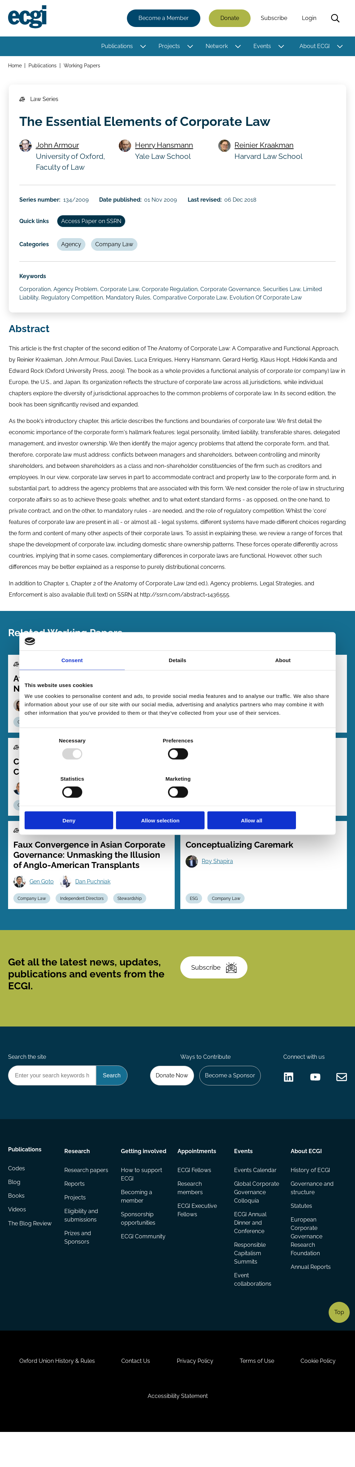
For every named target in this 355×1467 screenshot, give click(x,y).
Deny (74, 801)
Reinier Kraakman (264, 148)
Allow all (280, 801)
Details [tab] (177, 679)
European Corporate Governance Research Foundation (306, 1263)
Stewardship (274, 821)
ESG (195, 916)
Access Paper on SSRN (93, 226)
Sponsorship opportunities (138, 1253)
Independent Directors (83, 916)
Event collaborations (252, 1306)
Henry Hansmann (165, 148)
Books (16, 1224)
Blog (14, 1210)
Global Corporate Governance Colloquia (256, 1218)
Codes (16, 1196)
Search (335, 18)
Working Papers (82, 66)
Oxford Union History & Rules (85, 1392)
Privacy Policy (226, 1392)
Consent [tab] (72, 679)
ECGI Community (143, 1272)
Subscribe (273, 18)
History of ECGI (310, 1196)
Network (216, 46)
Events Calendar (255, 1196)
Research (77, 1176)
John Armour (58, 148)
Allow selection (177, 801)
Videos (17, 1238)
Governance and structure (311, 1214)
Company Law (116, 250)
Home (15, 66)
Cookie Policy (133, 1429)
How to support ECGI (141, 1208)
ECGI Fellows (194, 1196)
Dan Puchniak (94, 899)
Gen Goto (43, 899)
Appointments (197, 1176)
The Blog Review (30, 1252)
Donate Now (170, 1100)
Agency (73, 250)
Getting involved (133, 1180)
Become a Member (163, 18)
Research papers (87, 1196)
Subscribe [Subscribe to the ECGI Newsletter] (215, 989)
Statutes (301, 1232)
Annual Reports (310, 1294)
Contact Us (165, 1392)
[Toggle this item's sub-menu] (142, 46)
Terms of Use (290, 1392)
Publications (117, 46)
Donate (229, 18)
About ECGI (314, 46)
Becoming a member (137, 1231)
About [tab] (283, 679)
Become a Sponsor (229, 1100)
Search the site (27, 1081)
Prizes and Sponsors (78, 1264)
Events (262, 46)
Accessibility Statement (209, 1429)
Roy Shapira (218, 878)
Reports (75, 1210)
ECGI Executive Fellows (197, 1236)
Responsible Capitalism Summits (249, 1280)
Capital (240, 821)
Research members (190, 1214)
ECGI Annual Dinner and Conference (250, 1249)
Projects (169, 46)
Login (309, 18)
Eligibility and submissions (81, 1242)
